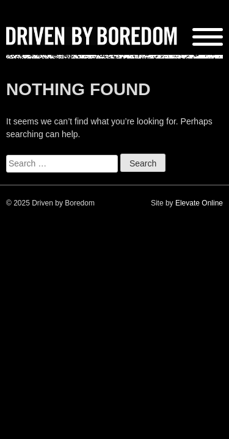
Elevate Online (199, 203)
